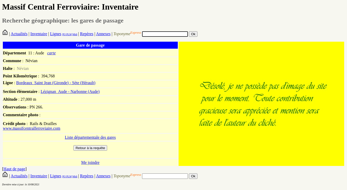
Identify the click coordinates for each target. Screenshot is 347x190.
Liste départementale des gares (90, 137)
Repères (86, 34)
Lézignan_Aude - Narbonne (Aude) (70, 91)
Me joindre (90, 162)
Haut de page (14, 169)
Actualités (19, 34)
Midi (74, 34)
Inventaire (38, 34)
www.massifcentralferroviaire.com (31, 128)
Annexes (103, 34)
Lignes (55, 34)
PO (64, 34)
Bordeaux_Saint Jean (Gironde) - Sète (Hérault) (55, 83)
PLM (69, 34)
